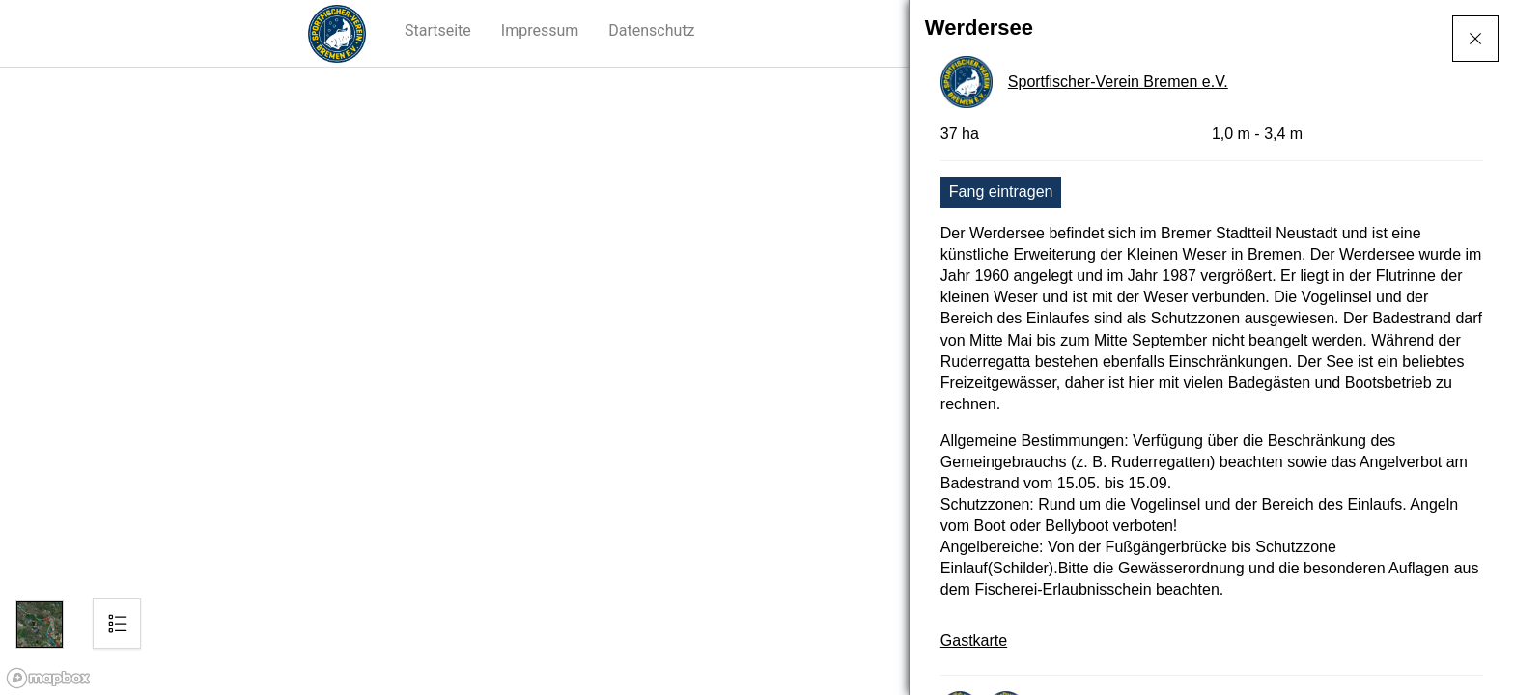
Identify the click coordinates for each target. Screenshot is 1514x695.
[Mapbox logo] (48, 678)
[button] (438, 31)
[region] (757, 381)
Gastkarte (973, 640)
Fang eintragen (1001, 191)
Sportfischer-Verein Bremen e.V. (1118, 81)
